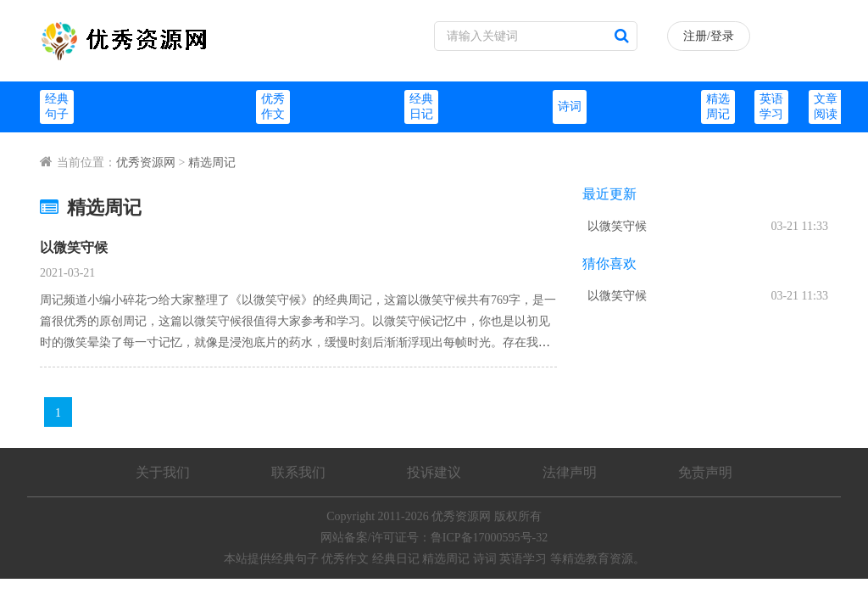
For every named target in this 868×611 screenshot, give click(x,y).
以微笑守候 (74, 247)
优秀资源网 (145, 162)
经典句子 (295, 558)
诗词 (569, 106)
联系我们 (298, 472)
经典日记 (396, 558)
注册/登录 (708, 36)
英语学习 (523, 558)
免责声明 (705, 472)
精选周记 (212, 162)
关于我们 (163, 472)
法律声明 (569, 472)
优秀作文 (345, 558)
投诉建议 (434, 472)
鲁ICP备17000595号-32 (489, 537)
